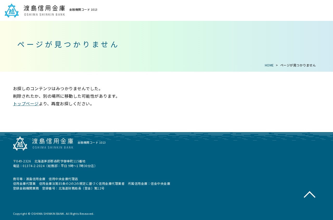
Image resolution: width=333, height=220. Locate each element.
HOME (269, 65)
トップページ (26, 103)
